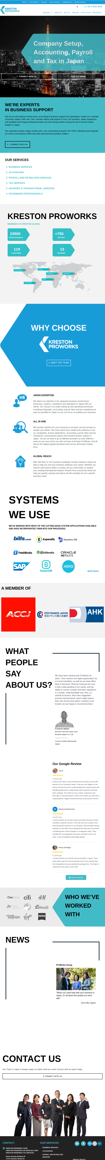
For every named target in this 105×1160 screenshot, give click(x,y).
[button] (48, 13)
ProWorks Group (68, 967)
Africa (24, 2)
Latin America (54, 2)
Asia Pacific (33, 2)
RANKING (63, 254)
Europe (44, 2)
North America (80, 2)
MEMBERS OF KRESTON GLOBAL (32, 224)
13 (63, 249)
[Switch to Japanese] (77, 6)
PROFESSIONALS (19, 238)
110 (18, 249)
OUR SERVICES (17, 161)
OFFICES (63, 238)
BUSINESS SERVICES (50, 1158)
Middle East (67, 2)
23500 (18, 234)
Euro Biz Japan (88, 1005)
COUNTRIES (18, 254)
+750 (61, 234)
